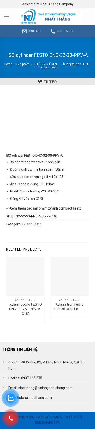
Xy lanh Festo (49, 67)
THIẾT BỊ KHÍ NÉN (45, 64)
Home (8, 64)
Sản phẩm (22, 64)
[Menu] (6, 16)
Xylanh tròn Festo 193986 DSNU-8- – (70, 306)
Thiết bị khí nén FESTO (76, 64)
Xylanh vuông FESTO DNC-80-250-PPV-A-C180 (25, 309)
